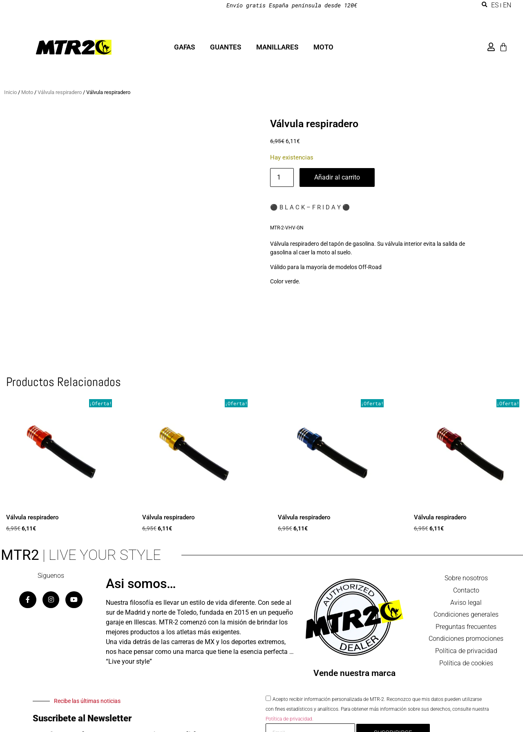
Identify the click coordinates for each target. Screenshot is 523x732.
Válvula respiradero (60, 92)
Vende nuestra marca (354, 673)
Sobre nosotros (466, 578)
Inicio (10, 92)
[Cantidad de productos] (282, 177)
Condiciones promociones (466, 640)
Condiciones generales (466, 615)
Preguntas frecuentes (466, 627)
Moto (27, 92)
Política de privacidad (466, 652)
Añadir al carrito (337, 177)
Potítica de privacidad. (289, 718)
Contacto (466, 591)
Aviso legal (466, 603)
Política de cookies (466, 664)
